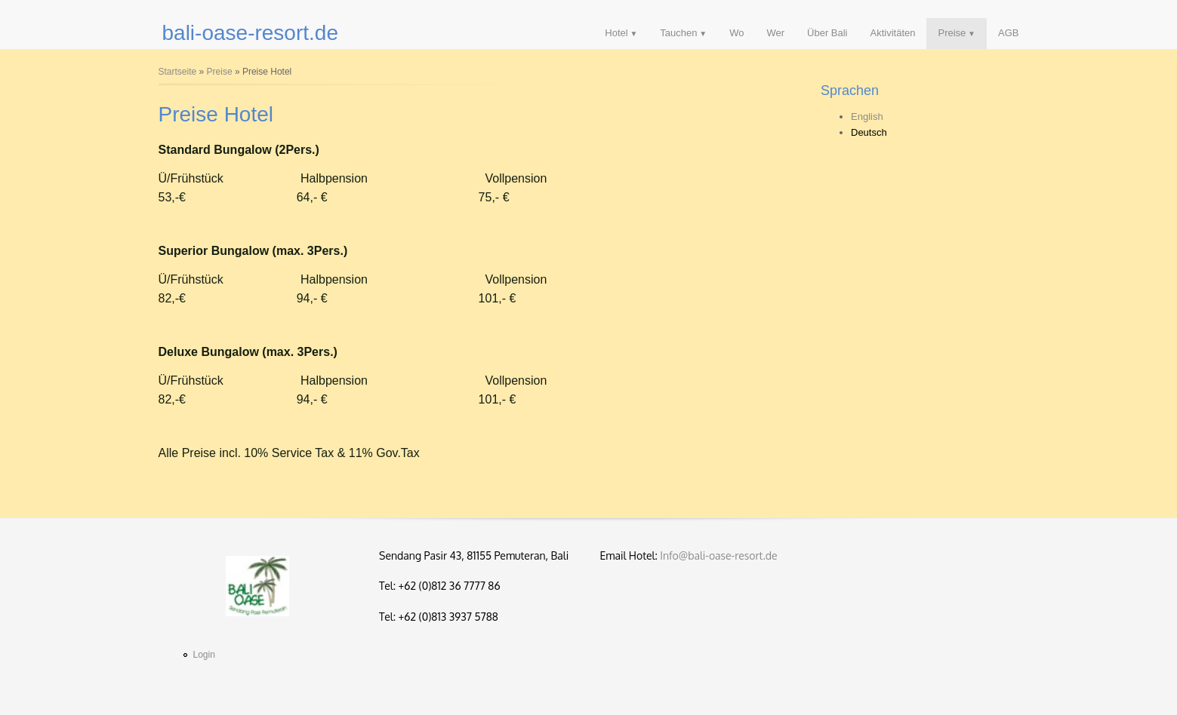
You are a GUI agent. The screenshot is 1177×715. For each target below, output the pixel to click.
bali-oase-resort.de (250, 32)
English (867, 116)
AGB (1008, 32)
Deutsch (869, 132)
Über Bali (827, 32)
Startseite (178, 71)
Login (204, 654)
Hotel (616, 32)
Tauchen (678, 32)
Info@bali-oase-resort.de (718, 555)
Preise (952, 32)
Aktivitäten (893, 32)
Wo (736, 32)
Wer (775, 32)
